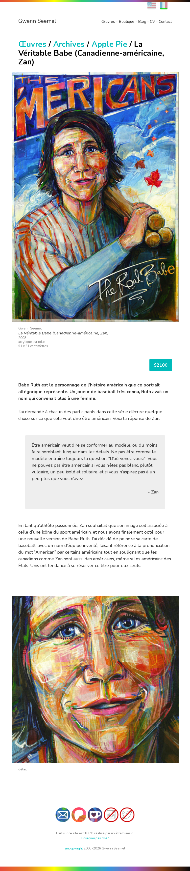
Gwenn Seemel (37, 21)
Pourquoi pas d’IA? (95, 838)
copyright (74, 848)
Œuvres (108, 21)
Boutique (126, 21)
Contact (165, 21)
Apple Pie (109, 44)
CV (152, 21)
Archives (69, 44)
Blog (142, 21)
